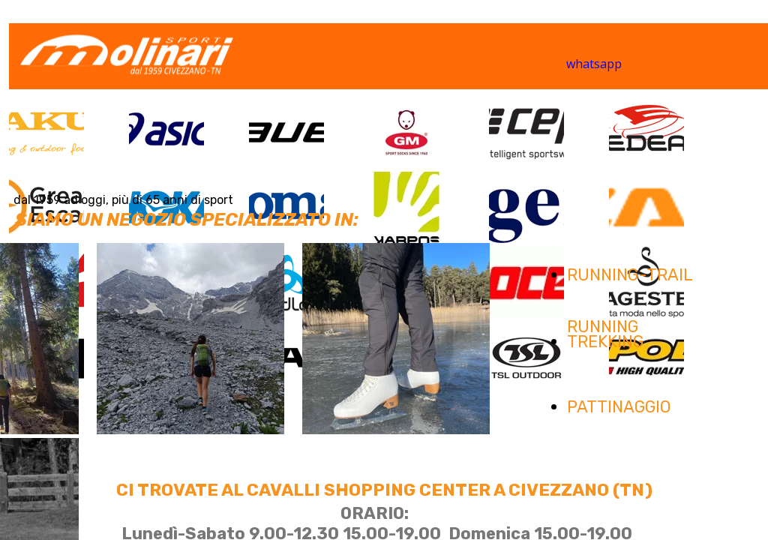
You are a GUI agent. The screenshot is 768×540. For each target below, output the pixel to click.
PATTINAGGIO (618, 407)
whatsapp (594, 64)
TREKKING (605, 342)
